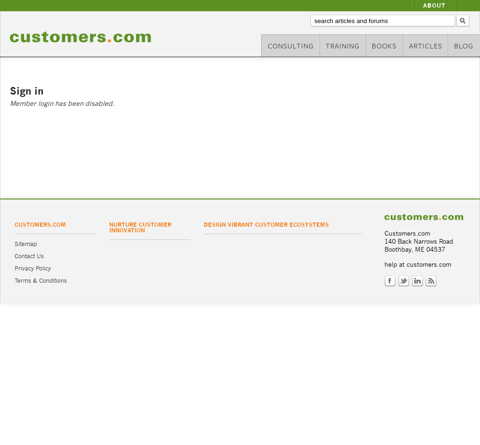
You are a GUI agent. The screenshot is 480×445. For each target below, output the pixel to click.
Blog (463, 45)
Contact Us (29, 256)
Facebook (390, 281)
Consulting (291, 45)
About (434, 5)
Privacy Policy (33, 268)
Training (343, 45)
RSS (431, 281)
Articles (425, 45)
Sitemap (26, 243)
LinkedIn (417, 281)
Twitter (403, 281)
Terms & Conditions (41, 280)
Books (384, 45)
